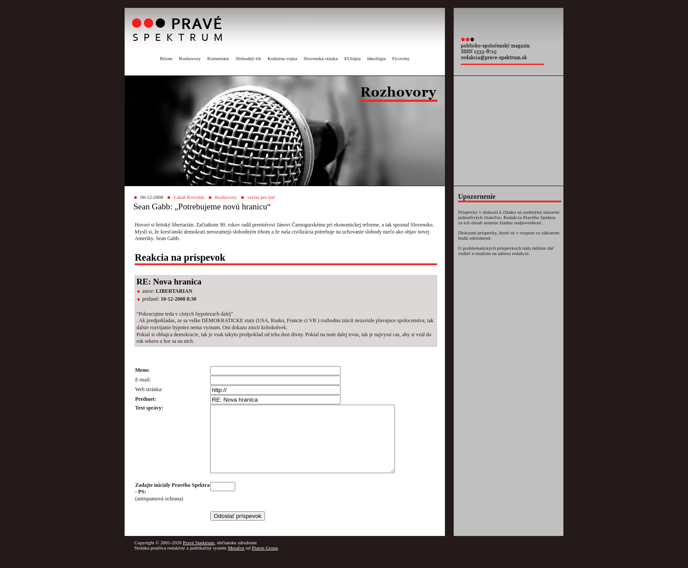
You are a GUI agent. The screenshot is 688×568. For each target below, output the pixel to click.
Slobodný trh (248, 58)
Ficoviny (401, 58)
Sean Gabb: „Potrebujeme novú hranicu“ (202, 206)
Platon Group (265, 561)
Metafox (236, 561)
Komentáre (218, 58)
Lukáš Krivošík (189, 197)
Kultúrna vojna (282, 58)
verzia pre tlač (261, 197)
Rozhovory (190, 58)
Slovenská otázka (321, 58)
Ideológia (376, 58)
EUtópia (352, 58)
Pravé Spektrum (199, 555)
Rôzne (166, 58)
